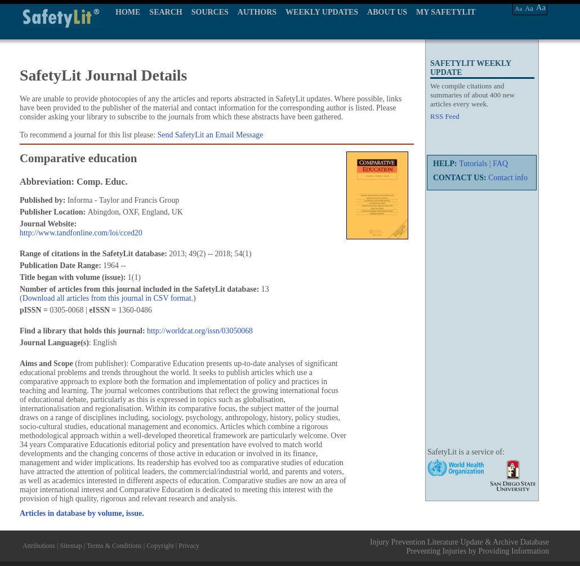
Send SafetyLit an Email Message (211, 135)
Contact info (508, 177)
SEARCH (165, 12)
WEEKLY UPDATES (321, 12)
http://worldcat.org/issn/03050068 (200, 331)
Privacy (189, 546)
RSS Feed (444, 116)
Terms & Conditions (114, 546)
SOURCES (210, 12)
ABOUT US (387, 12)
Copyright (160, 546)
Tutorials (473, 163)
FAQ (500, 163)
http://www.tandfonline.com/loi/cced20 (81, 233)
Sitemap (71, 546)
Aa (519, 8)
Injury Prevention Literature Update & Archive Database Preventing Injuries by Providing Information (459, 546)
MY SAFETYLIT (446, 12)
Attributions (39, 546)
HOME (127, 12)
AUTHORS (257, 12)
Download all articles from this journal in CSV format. (108, 298)
